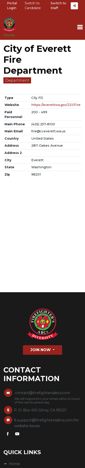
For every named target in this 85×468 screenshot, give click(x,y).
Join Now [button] (41, 350)
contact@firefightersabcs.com (42, 393)
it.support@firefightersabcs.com (43, 420)
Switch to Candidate (33, 5)
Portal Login (12, 5)
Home (9, 35)
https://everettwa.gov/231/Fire (55, 105)
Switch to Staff (58, 5)
